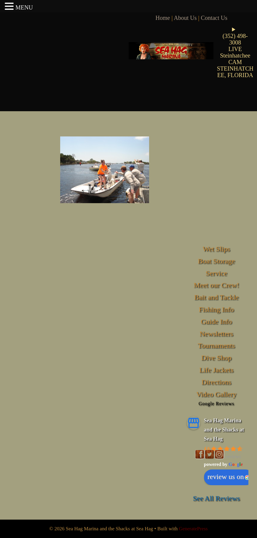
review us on (228, 476)
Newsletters (216, 334)
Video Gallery (216, 394)
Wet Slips (216, 249)
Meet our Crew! (216, 285)
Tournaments (216, 345)
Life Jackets (216, 370)
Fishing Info (216, 309)
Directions (216, 382)
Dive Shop (216, 358)
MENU (24, 7)
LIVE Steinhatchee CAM (235, 55)
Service (216, 273)
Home (163, 18)
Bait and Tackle (216, 297)
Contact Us (214, 18)
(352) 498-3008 (235, 39)
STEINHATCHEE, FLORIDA (235, 71)
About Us (185, 18)
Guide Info (216, 321)
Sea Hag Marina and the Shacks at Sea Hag (224, 430)
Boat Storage (216, 261)
